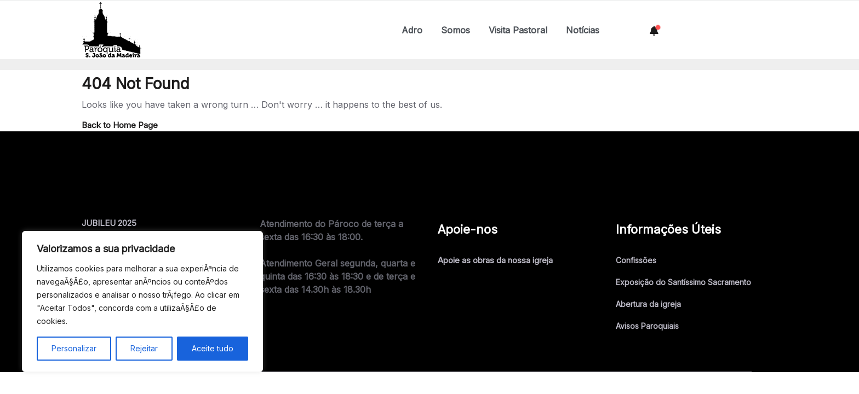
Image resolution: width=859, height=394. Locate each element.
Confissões (636, 260)
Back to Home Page (120, 125)
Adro (412, 30)
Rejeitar (144, 348)
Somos (455, 30)
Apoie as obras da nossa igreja (495, 260)
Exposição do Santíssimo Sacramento (683, 282)
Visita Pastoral (518, 30)
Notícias (582, 30)
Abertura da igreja (648, 304)
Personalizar (73, 348)
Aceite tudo (212, 348)
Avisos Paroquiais (647, 326)
